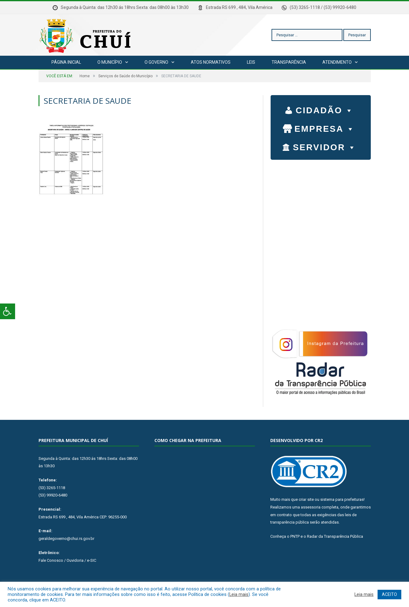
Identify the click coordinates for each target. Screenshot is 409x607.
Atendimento (337, 62)
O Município (109, 62)
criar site (306, 499)
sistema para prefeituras (342, 499)
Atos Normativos (211, 62)
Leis (251, 62)
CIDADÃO (325, 109)
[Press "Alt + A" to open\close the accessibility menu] (7, 311)
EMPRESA (324, 127)
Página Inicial (66, 62)
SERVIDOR (325, 146)
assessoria (311, 507)
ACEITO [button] (389, 594)
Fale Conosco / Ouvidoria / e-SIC (67, 560)
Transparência (289, 62)
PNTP (295, 536)
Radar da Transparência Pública (335, 536)
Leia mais (238, 594)
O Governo (156, 62)
